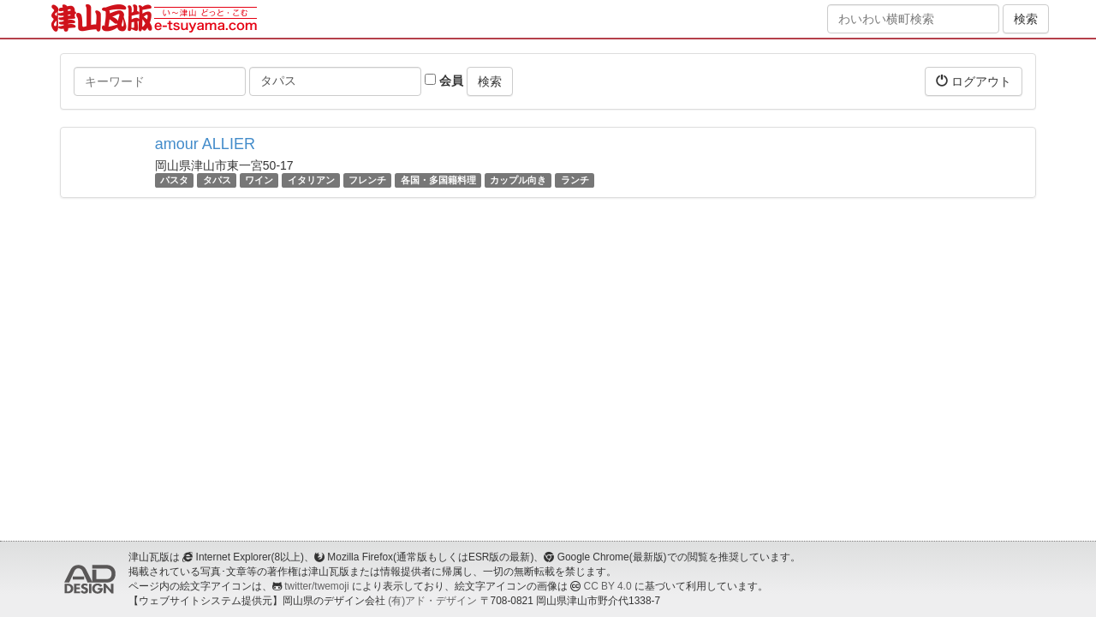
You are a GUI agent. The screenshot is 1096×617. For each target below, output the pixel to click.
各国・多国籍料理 (438, 180)
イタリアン (311, 180)
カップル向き (518, 180)
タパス (217, 180)
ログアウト (973, 81)
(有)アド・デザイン (432, 601)
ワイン (259, 180)
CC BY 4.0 (608, 586)
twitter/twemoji (316, 586)
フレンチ (367, 180)
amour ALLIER (205, 144)
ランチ (575, 180)
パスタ (174, 180)
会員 (444, 80)
